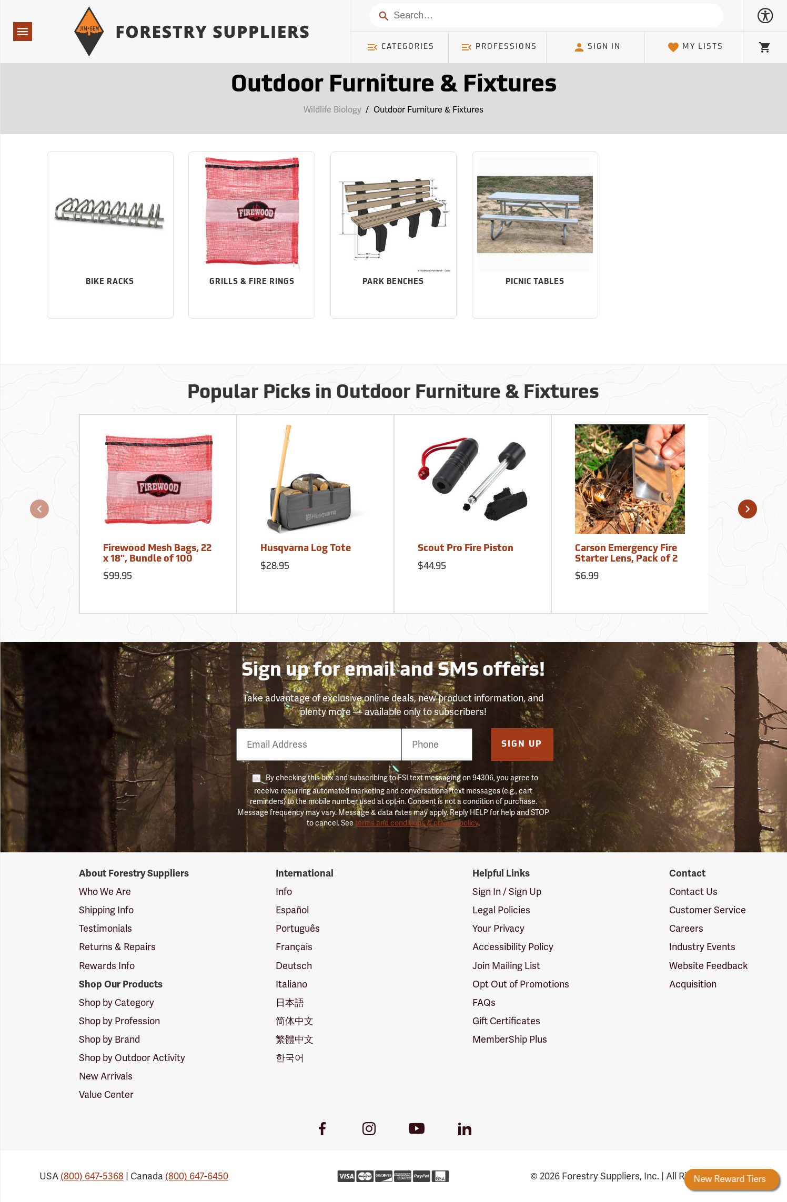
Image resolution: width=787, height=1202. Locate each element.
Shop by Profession (119, 1021)
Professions (498, 47)
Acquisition (693, 984)
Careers (686, 928)
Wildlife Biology (332, 110)
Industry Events (702, 947)
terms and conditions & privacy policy (416, 823)
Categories (400, 47)
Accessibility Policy (512, 947)
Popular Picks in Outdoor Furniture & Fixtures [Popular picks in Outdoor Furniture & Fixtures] (393, 393)
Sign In (597, 47)
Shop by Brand (109, 1039)
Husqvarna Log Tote (305, 549)
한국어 (290, 1058)
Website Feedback (708, 966)
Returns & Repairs (117, 947)
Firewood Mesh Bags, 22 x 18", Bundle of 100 (157, 554)
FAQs (484, 1003)
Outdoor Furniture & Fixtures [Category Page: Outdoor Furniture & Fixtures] (394, 85)
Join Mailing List (506, 966)
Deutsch (294, 966)
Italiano (291, 984)
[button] (39, 509)
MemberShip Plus (509, 1039)
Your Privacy (498, 928)
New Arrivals (106, 1076)
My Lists (695, 47)
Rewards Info (107, 966)
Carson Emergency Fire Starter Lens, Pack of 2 (626, 554)
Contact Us (693, 892)
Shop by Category (116, 1003)
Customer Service (707, 910)
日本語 (290, 1003)
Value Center (106, 1095)
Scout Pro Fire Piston (465, 549)
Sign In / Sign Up (506, 892)
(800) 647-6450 (196, 1176)
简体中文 (295, 1021)
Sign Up (521, 744)
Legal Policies (501, 910)
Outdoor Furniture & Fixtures (428, 110)
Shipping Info (106, 910)
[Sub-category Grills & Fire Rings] (251, 235)
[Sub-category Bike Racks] (110, 235)
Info (284, 892)
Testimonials (105, 928)
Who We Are (105, 892)
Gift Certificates (506, 1021)
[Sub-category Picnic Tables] (535, 235)
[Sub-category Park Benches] (393, 235)
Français (294, 947)
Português (298, 928)
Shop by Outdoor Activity (132, 1058)
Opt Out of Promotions (520, 984)
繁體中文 (295, 1039)
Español (292, 910)
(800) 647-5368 (92, 1176)
